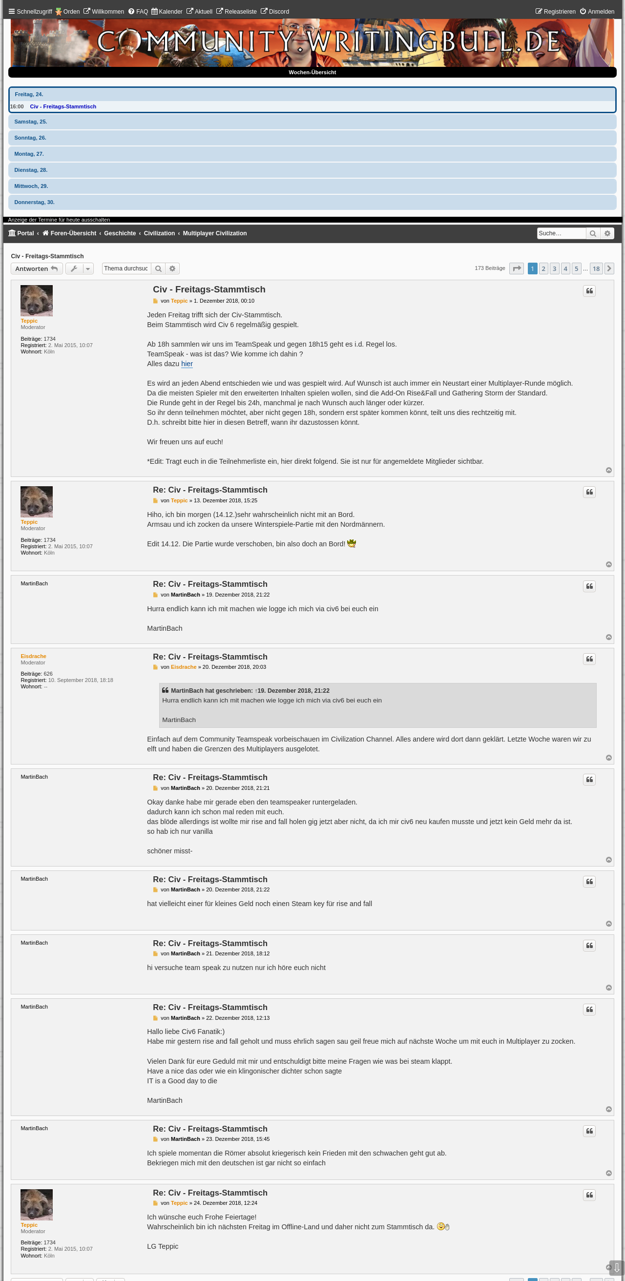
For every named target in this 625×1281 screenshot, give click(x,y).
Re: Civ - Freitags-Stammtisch (210, 489)
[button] (516, 268)
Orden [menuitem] (71, 11)
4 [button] (565, 268)
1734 (50, 339)
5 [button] (576, 268)
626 (48, 674)
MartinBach (187, 690)
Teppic (29, 321)
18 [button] (596, 268)
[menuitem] (103, 11)
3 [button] (554, 268)
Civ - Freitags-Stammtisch (63, 106)
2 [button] (543, 268)
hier (187, 364)
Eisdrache (33, 656)
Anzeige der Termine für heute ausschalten (59, 220)
